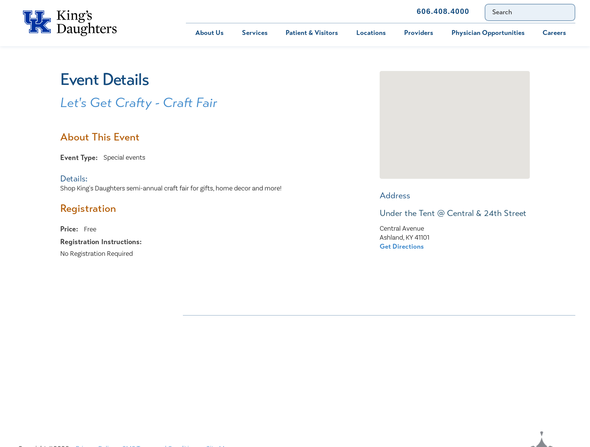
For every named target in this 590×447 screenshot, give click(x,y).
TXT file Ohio (463, 383)
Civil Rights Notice (342, 339)
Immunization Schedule (313, 11)
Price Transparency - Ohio (482, 369)
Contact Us (382, 11)
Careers (554, 33)
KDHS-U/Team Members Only (357, 354)
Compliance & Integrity (478, 339)
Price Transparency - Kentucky (358, 369)
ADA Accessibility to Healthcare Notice (372, 324)
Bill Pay (203, 11)
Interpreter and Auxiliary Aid (225, 354)
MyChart (247, 11)
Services (255, 33)
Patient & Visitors (312, 33)
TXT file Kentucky (339, 383)
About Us (209, 33)
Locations (371, 33)
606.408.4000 (443, 11)
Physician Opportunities (488, 33)
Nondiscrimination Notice (221, 324)
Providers (418, 33)
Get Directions (402, 246)
